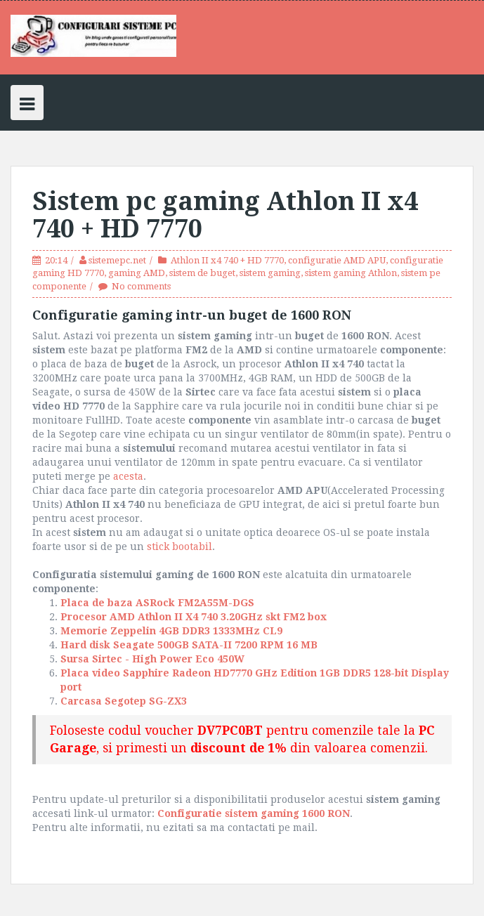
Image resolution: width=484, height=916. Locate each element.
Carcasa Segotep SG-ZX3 (125, 701)
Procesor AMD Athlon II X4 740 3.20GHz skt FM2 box (193, 616)
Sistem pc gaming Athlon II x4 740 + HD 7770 (225, 215)
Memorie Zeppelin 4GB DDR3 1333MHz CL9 (174, 630)
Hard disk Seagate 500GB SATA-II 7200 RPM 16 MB (190, 644)
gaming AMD (136, 273)
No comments (141, 286)
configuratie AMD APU (337, 260)
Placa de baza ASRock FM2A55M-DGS (157, 602)
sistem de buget (202, 273)
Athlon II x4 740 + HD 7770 (227, 260)
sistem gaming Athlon (351, 273)
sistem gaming (270, 273)
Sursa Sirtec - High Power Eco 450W (155, 659)
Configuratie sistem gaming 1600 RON (253, 813)
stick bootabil (179, 546)
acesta (128, 476)
